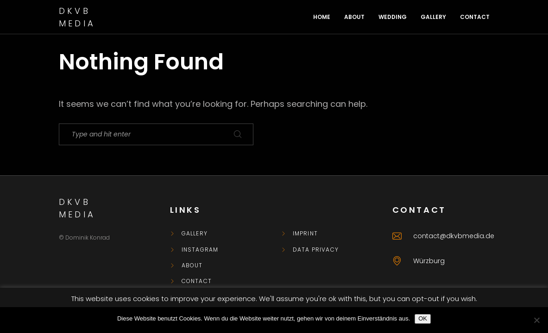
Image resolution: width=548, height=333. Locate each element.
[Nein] (536, 320)
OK (422, 318)
